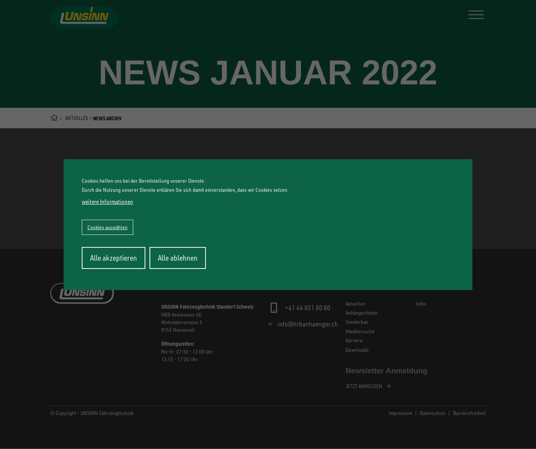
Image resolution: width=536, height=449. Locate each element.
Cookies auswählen (107, 227)
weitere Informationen (107, 201)
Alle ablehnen (178, 258)
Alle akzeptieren (113, 258)
